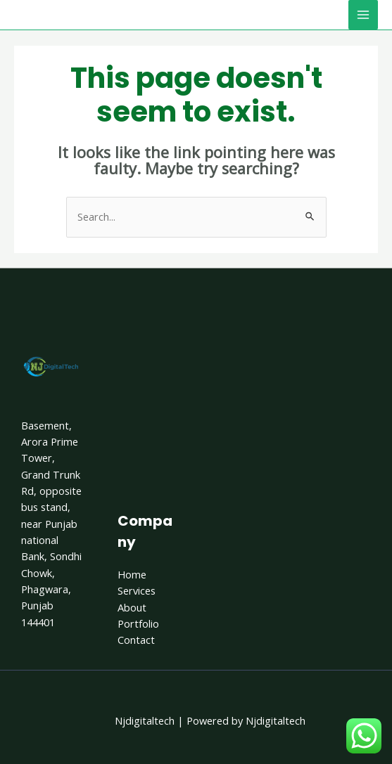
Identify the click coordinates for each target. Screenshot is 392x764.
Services (137, 590)
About (132, 607)
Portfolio (138, 623)
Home (132, 574)
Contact (136, 640)
